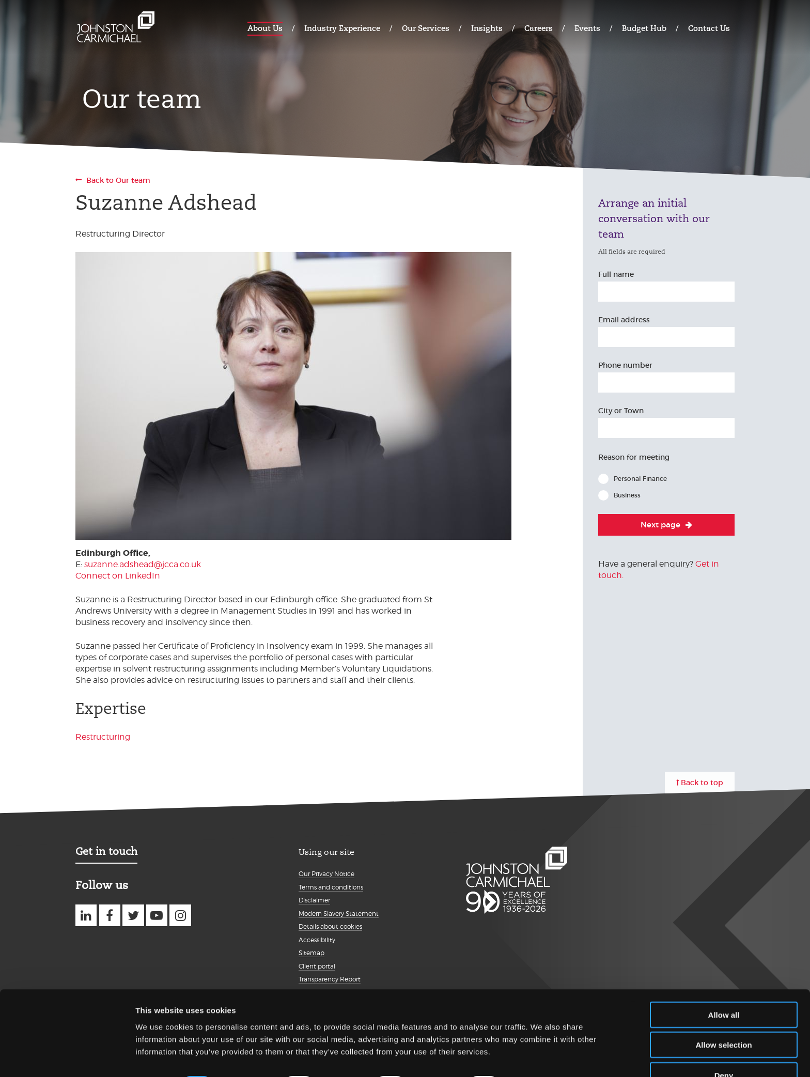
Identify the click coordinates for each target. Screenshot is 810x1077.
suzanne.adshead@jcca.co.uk (142, 564)
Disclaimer (314, 900)
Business (627, 495)
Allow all (724, 986)
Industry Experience (342, 28)
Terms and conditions (331, 887)
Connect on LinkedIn (117, 576)
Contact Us (709, 28)
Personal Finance (640, 478)
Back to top (702, 782)
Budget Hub (644, 28)
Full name (616, 274)
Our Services (425, 28)
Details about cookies (330, 926)
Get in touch (106, 851)
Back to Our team (118, 180)
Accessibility (317, 940)
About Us (265, 28)
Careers (538, 28)
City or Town (621, 410)
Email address (624, 319)
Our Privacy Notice (326, 874)
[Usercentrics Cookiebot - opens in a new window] (67, 1057)
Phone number (625, 365)
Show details (542, 1056)
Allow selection (723, 1016)
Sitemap (311, 953)
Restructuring (102, 737)
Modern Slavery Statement (339, 913)
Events (587, 28)
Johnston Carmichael (115, 27)
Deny (724, 1046)
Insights (487, 28)
